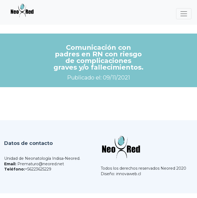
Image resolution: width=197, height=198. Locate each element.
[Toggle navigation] (183, 13)
